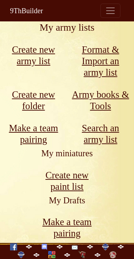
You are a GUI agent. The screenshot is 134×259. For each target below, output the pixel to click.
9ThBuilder (26, 11)
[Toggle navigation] (110, 11)
